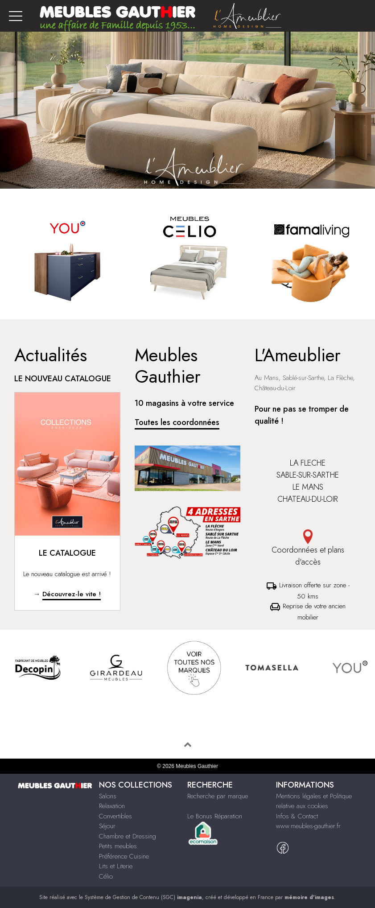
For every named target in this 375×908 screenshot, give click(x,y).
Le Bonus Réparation (214, 816)
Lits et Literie (115, 866)
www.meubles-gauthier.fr (308, 826)
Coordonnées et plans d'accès (308, 548)
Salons (107, 796)
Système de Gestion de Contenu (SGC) (143, 897)
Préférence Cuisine (124, 856)
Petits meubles (118, 846)
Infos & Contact (297, 816)
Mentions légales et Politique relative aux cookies (314, 801)
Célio (106, 876)
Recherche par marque (217, 796)
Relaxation (112, 806)
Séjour (107, 826)
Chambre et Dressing (127, 836)
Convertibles (115, 816)
